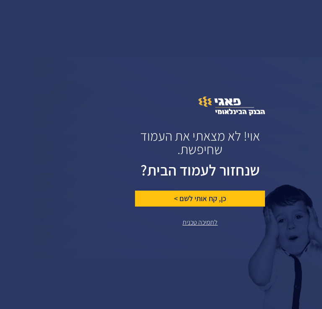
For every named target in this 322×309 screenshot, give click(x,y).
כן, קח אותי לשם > (161, 198)
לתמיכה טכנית (161, 222)
